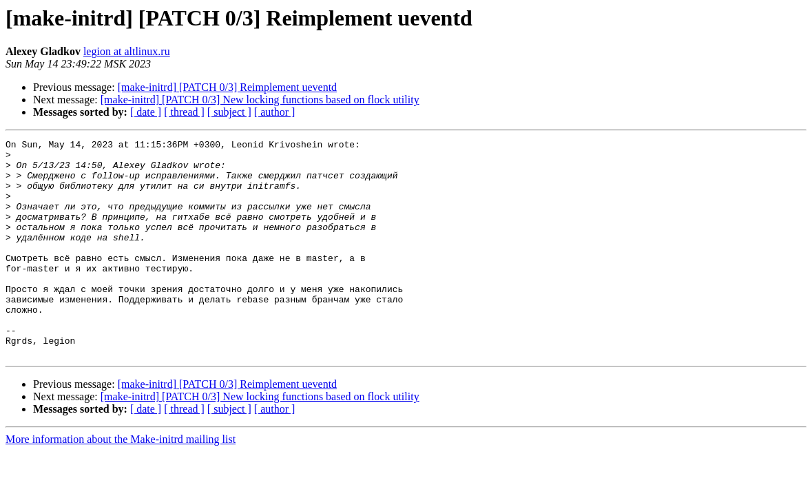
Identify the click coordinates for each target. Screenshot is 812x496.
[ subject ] (229, 112)
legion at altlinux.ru (126, 51)
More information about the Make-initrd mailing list (121, 482)
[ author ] (274, 112)
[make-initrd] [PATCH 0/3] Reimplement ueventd (227, 87)
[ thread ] (184, 112)
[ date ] (145, 112)
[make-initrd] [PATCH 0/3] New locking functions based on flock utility (260, 99)
